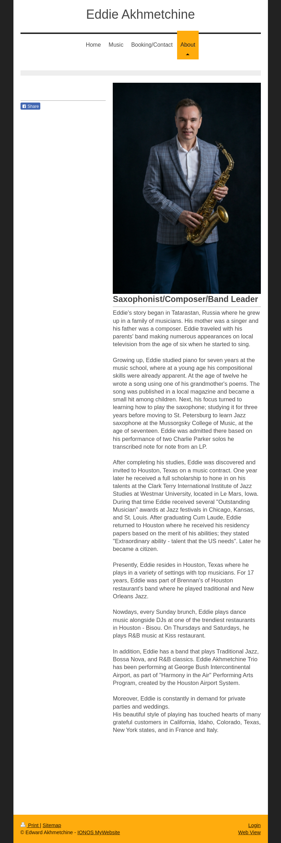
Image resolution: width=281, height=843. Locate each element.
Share (30, 106)
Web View (249, 832)
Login (254, 825)
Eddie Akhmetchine (140, 14)
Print (30, 825)
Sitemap (52, 825)
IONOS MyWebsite (98, 832)
